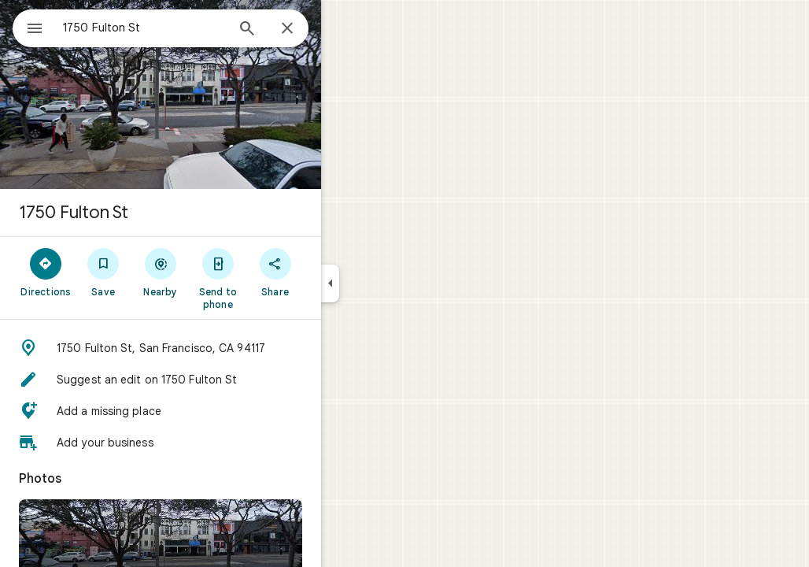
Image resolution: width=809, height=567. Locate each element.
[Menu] (28, 27)
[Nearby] (217, 271)
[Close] (344, 29)
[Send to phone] (274, 278)
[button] (217, 348)
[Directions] (102, 271)
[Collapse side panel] (387, 283)
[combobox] (185, 27)
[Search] (304, 29)
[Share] (331, 271)
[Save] (160, 271)
